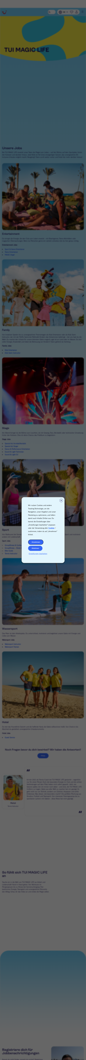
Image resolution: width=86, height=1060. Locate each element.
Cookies (51, 528)
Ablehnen (35, 548)
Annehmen (36, 542)
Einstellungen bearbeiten (38, 553)
